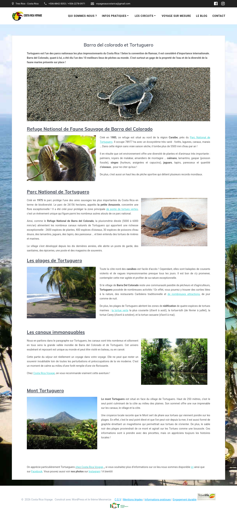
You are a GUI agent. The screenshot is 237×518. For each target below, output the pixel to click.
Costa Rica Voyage (44, 373)
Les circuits (144, 15)
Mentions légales (133, 499)
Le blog (201, 15)
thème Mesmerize (101, 499)
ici (192, 467)
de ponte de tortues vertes (122, 209)
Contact (218, 15)
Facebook (36, 471)
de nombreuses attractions (184, 294)
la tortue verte (120, 310)
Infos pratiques (114, 15)
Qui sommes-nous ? (82, 15)
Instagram (94, 471)
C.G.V (118, 499)
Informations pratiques (158, 499)
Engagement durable (184, 499)
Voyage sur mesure (176, 15)
